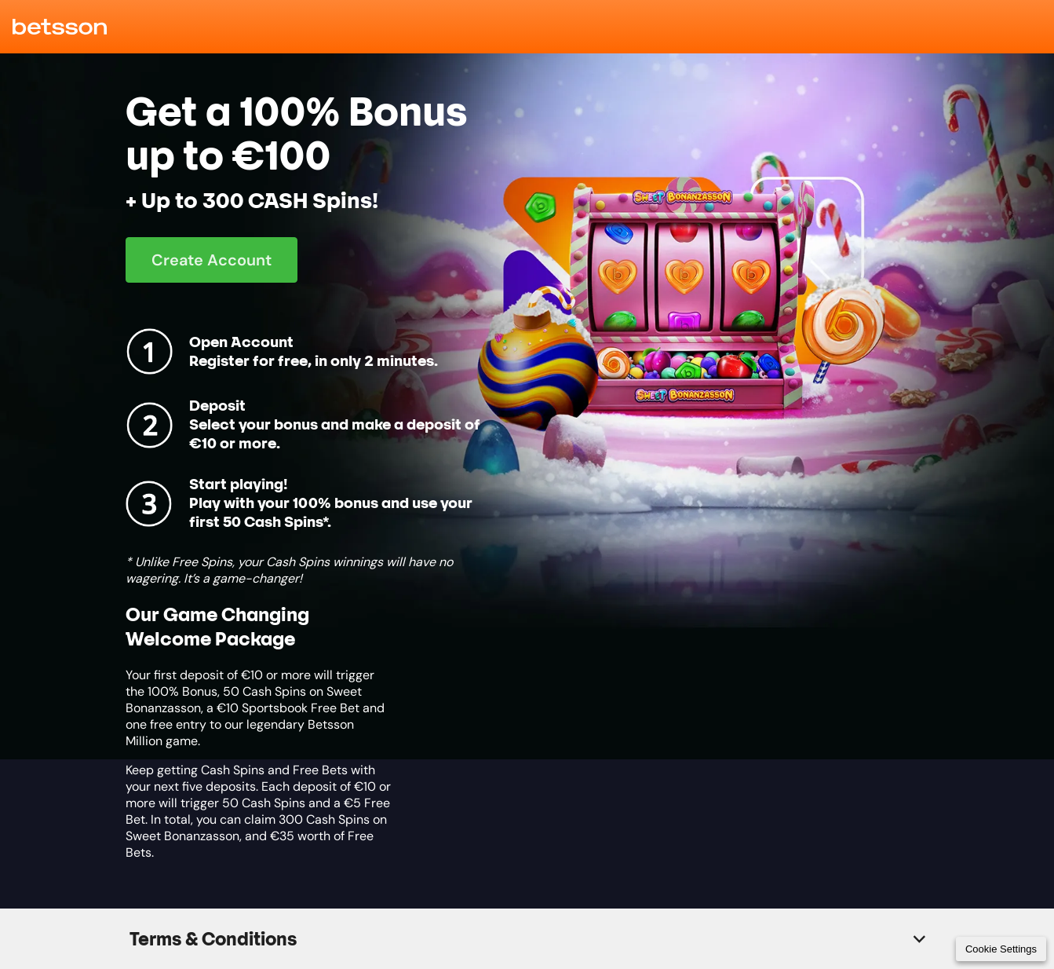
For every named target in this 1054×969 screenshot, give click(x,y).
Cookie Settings (1001, 949)
